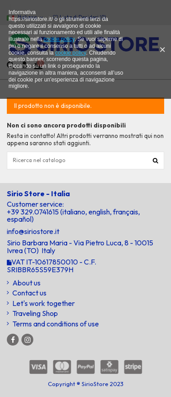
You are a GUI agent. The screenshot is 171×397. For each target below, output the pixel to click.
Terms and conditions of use (55, 324)
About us (26, 283)
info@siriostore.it (33, 231)
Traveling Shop (35, 313)
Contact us (29, 293)
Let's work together (43, 303)
